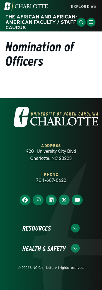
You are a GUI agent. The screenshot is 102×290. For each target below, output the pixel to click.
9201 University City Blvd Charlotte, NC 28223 (51, 155)
